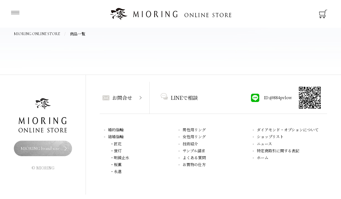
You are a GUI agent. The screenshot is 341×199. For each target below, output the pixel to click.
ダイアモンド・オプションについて (288, 129)
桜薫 (118, 164)
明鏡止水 (121, 157)
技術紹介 (190, 143)
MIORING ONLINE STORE (37, 34)
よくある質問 (194, 157)
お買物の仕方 (194, 164)
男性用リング (194, 129)
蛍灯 (118, 150)
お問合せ (117, 97)
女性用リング (194, 136)
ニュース (264, 143)
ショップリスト (270, 136)
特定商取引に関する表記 (278, 150)
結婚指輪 (116, 136)
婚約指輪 (116, 129)
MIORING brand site (40, 148)
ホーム (262, 157)
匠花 (118, 143)
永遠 (118, 171)
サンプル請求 (194, 150)
